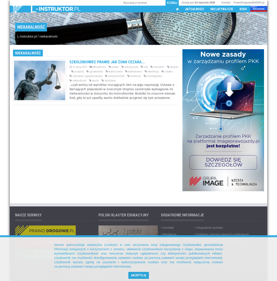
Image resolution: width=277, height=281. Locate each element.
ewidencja (152, 71)
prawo (114, 66)
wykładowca (133, 71)
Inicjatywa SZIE (221, 9)
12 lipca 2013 (78, 66)
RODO (243, 9)
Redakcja (169, 234)
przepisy (77, 71)
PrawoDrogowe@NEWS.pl (249, 2)
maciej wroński (115, 76)
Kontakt (225, 2)
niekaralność (49, 36)
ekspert (173, 66)
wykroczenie (114, 71)
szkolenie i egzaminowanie (85, 76)
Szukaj (172, 3)
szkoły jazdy (129, 66)
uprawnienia (94, 71)
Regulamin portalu (209, 227)
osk (144, 66)
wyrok (94, 80)
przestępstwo (153, 76)
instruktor (157, 66)
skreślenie (108, 80)
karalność (134, 76)
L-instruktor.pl (27, 36)
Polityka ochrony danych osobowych (222, 234)
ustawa (167, 71)
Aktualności (194, 9)
